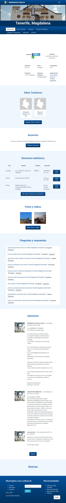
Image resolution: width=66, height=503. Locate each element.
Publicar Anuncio (33, 145)
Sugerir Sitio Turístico (33, 122)
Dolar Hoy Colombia (52, 489)
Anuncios (31, 29)
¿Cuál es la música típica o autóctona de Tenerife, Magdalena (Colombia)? (32, 300)
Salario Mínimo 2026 (52, 491)
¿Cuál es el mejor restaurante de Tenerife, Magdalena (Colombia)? (29, 277)
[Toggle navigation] (59, 2)
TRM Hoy (49, 493)
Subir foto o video (33, 228)
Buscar (28, 491)
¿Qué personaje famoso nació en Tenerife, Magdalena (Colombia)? (29, 247)
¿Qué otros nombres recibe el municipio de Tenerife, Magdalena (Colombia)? (32, 258)
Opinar (33, 454)
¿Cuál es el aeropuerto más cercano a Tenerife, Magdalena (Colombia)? (31, 264)
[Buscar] (33, 486)
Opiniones (26, 32)
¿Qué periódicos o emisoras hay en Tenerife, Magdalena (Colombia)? (29, 294)
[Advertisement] (33, 44)
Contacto (11, 489)
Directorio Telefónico (42, 29)
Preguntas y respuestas (13, 32)
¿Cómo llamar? (42, 77)
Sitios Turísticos (21, 29)
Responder (10, 249)
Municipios (12, 487)
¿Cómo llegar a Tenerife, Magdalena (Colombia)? (24, 283)
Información (10, 29)
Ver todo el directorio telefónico (33, 194)
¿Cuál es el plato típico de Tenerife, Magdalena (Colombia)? (27, 254)
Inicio (57, 497)
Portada (11, 485)
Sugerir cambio (56, 171)
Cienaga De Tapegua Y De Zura (26, 114)
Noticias (33, 32)
